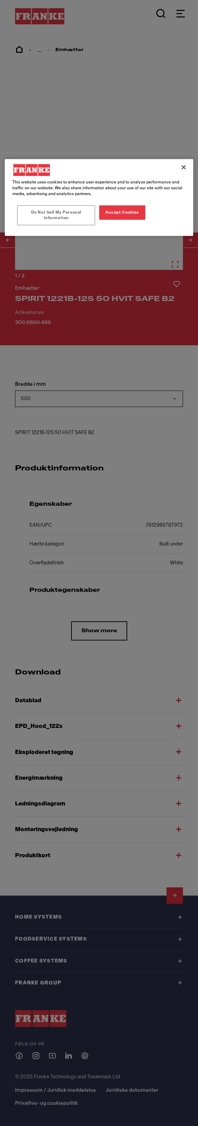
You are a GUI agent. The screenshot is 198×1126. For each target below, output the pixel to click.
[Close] (183, 167)
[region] (99, 197)
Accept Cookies (122, 212)
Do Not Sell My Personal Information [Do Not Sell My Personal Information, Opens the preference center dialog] (56, 215)
